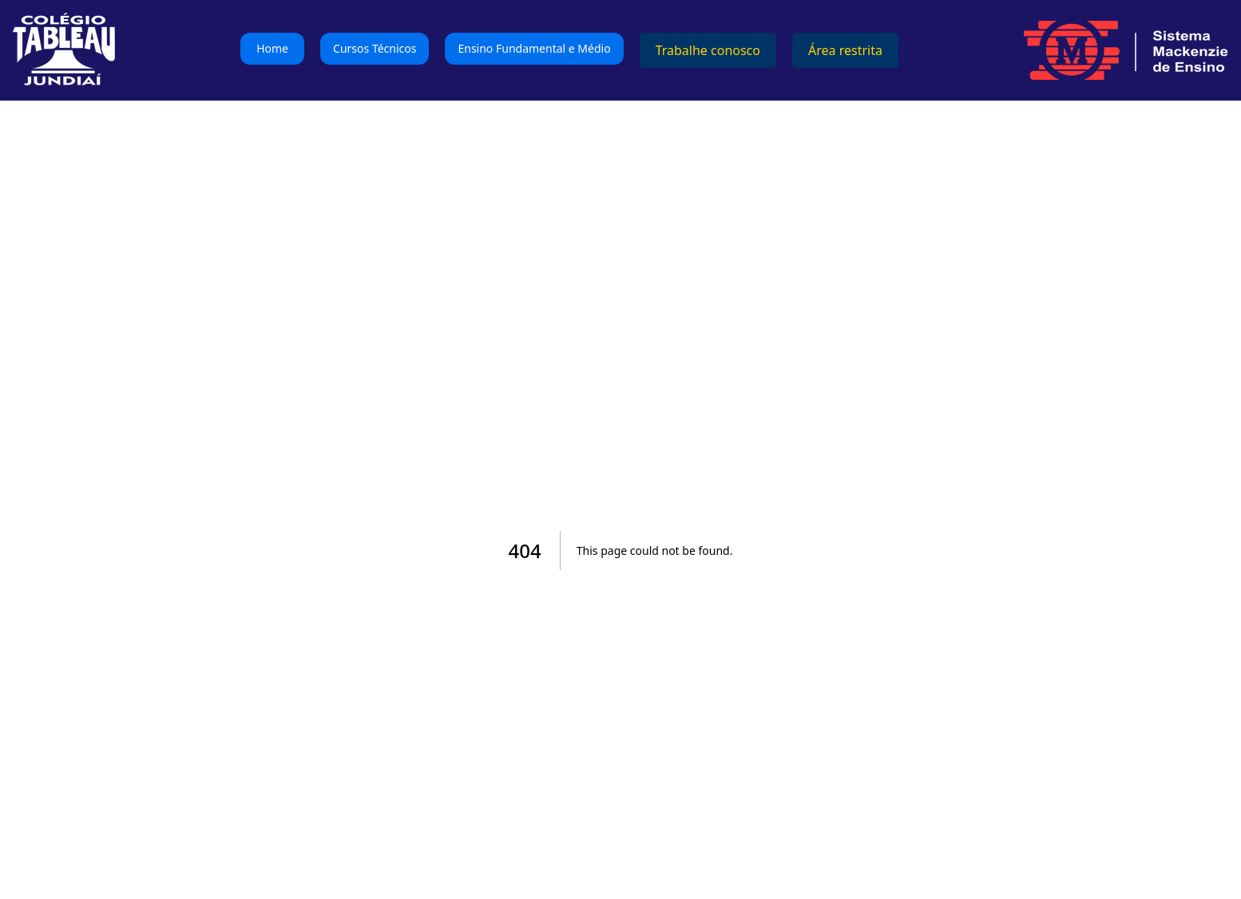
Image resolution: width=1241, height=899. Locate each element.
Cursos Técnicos (374, 48)
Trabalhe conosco (708, 50)
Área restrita (845, 50)
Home (272, 48)
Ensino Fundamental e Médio (534, 48)
